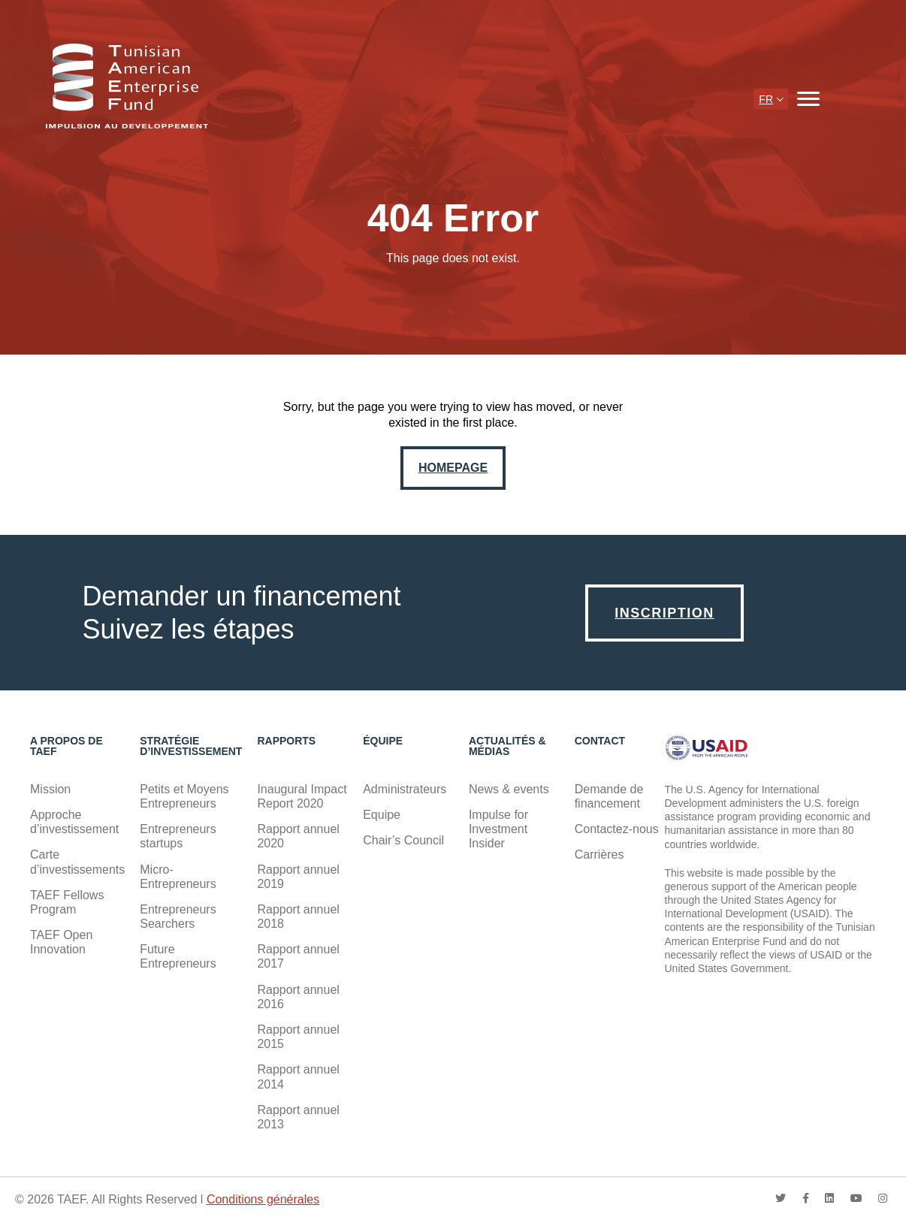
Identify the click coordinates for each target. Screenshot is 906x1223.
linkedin (829, 1198)
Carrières (599, 854)
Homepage (453, 467)
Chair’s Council (403, 840)
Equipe (381, 814)
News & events (509, 789)
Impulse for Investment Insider (498, 829)
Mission (50, 789)
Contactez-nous (617, 829)
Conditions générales (263, 1199)
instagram (882, 1198)
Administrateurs (404, 789)
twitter (781, 1198)
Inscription (664, 613)
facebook (806, 1198)
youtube (856, 1198)
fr (766, 99)
